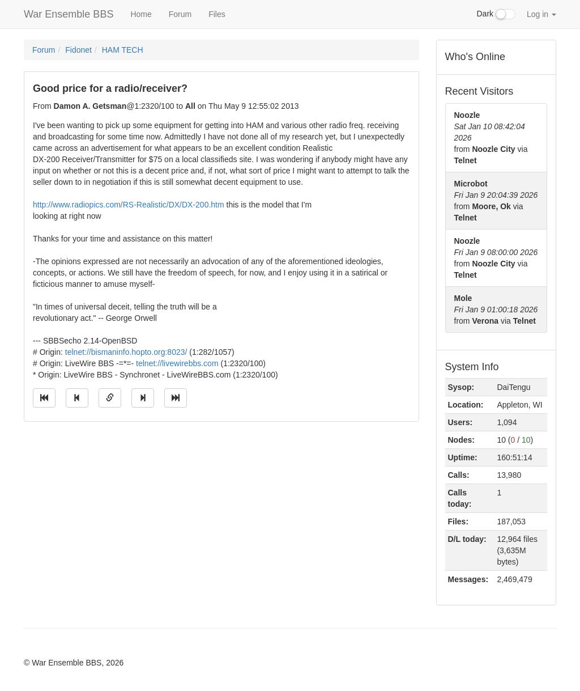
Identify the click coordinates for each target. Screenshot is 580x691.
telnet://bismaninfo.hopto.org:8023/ (126, 352)
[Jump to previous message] (77, 398)
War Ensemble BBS (68, 14)
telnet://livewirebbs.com (177, 363)
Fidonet (78, 49)
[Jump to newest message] (175, 398)
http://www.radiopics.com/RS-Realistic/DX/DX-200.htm (128, 204)
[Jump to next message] (142, 398)
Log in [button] (541, 14)
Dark (496, 14)
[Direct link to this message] (110, 398)
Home (140, 14)
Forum (180, 14)
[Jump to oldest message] (44, 398)
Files (216, 14)
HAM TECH (122, 49)
